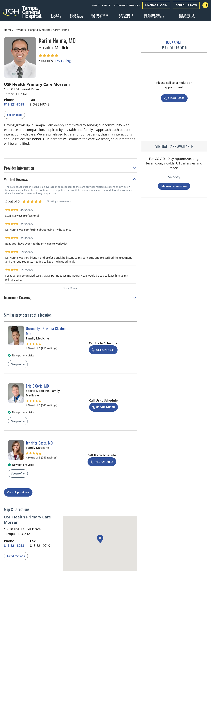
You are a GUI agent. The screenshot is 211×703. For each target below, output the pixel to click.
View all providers (18, 492)
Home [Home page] (8, 30)
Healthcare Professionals (154, 16)
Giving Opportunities (127, 5)
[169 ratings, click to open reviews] (63, 61)
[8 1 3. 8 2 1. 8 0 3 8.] (14, 104)
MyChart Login (156, 5)
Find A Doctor (56, 16)
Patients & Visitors (126, 16)
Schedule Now (186, 5)
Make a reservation (174, 186)
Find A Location (76, 16)
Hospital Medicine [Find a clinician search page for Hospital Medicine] (39, 30)
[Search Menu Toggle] (205, 5)
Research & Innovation (187, 16)
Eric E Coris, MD (37, 386)
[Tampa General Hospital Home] (22, 13)
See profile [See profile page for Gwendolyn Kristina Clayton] (18, 364)
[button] (70, 169)
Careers (106, 5)
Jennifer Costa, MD (39, 443)
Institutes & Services (99, 16)
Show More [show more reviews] (70, 288)
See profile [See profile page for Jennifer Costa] (18, 473)
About (96, 5)
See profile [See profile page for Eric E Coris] (18, 421)
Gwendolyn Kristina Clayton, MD (46, 330)
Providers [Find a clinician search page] (20, 30)
